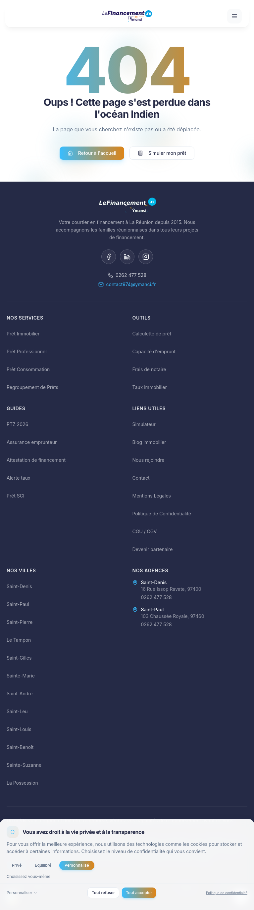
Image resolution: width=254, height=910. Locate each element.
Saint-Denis (19, 586)
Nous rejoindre (148, 460)
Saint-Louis (19, 729)
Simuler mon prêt (162, 153)
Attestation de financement (36, 460)
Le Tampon (19, 640)
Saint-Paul (18, 604)
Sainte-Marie (21, 675)
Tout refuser (103, 892)
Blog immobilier (149, 442)
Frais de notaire (149, 369)
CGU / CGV (144, 531)
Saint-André (19, 693)
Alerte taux (18, 478)
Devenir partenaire (152, 549)
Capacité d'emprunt (154, 351)
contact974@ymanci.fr (127, 284)
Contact (141, 478)
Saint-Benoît (20, 747)
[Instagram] (145, 256)
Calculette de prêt (151, 333)
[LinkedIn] (127, 256)
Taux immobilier (149, 387)
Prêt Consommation (28, 369)
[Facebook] (108, 256)
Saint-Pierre (19, 622)
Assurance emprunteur (32, 442)
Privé (17, 865)
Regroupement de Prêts (32, 387)
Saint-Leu (17, 711)
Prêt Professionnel (27, 351)
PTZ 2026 (17, 424)
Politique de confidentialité (226, 892)
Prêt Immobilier (23, 333)
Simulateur (144, 424)
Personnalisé (77, 865)
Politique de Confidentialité (161, 513)
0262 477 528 (127, 275)
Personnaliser (22, 892)
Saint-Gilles (19, 658)
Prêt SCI (16, 495)
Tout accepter (139, 892)
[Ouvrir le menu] (234, 16)
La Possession (22, 783)
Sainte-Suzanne (24, 765)
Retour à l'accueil (92, 153)
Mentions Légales (151, 495)
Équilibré (43, 865)
